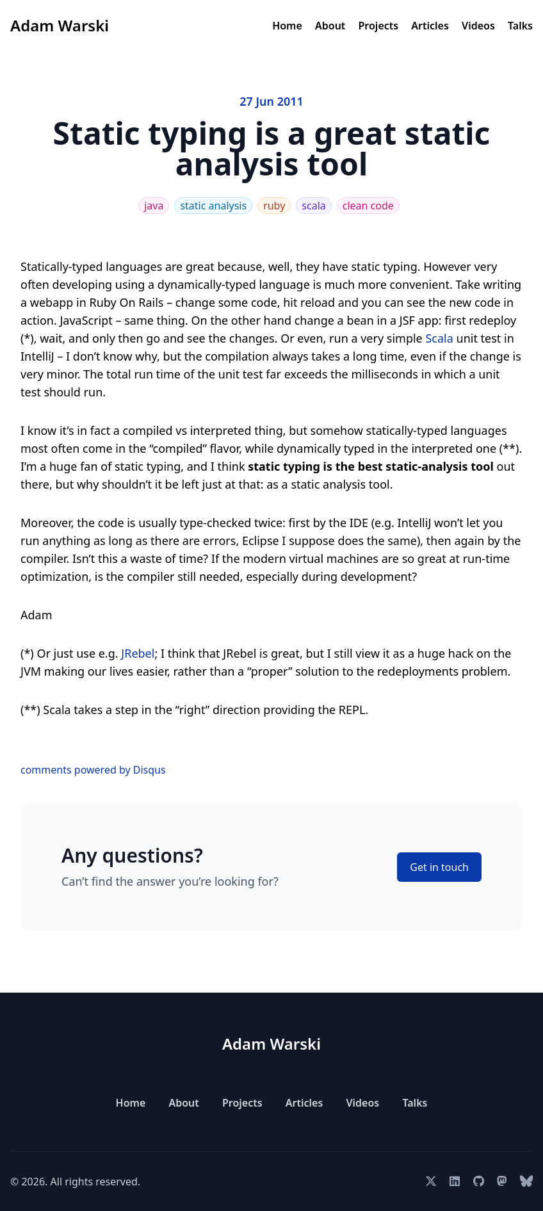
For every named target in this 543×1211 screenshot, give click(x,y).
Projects (379, 26)
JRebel (137, 653)
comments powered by (93, 770)
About (330, 26)
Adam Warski (59, 25)
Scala (439, 338)
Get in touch (439, 867)
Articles (430, 26)
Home (287, 26)
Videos (478, 26)
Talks (520, 26)
